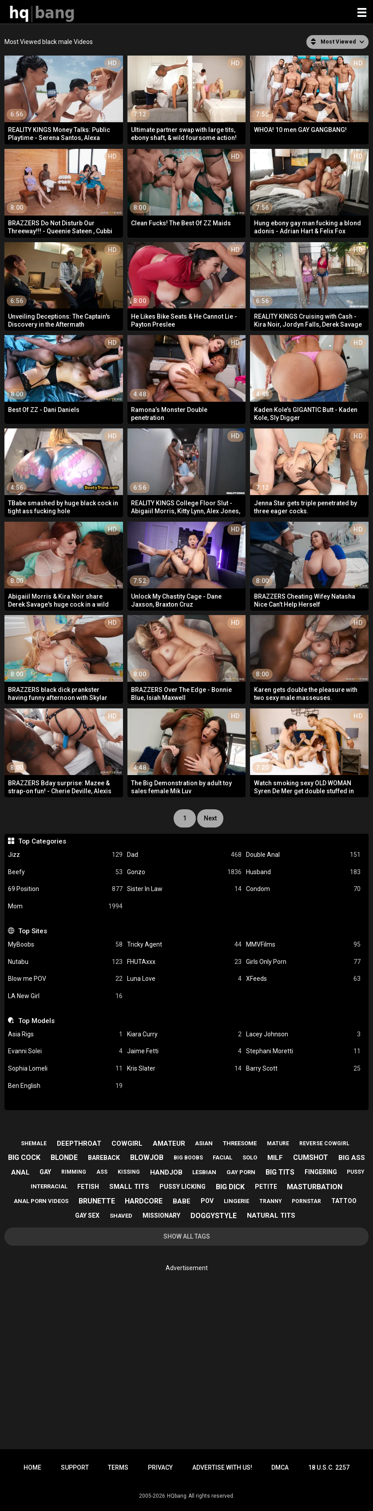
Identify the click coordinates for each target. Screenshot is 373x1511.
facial (222, 1157)
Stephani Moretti (303, 1051)
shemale (34, 1143)
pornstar (306, 1201)
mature (278, 1143)
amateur (169, 1143)
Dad (184, 855)
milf (275, 1158)
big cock (24, 1157)
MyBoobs (65, 944)
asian (204, 1143)
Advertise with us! (222, 1467)
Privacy (160, 1467)
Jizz (65, 855)
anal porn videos (41, 1201)
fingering (321, 1171)
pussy (356, 1172)
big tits (280, 1172)
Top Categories (42, 841)
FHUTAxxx (184, 962)
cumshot (310, 1157)
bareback (104, 1157)
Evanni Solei (65, 1051)
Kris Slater (184, 1068)
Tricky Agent (184, 944)
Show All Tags (186, 1236)
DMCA (280, 1467)
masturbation (314, 1187)
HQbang (176, 1496)
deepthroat (79, 1143)
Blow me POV (65, 979)
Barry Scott (303, 1068)
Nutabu (65, 962)
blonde (64, 1157)
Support (75, 1467)
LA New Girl (65, 996)
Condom (303, 889)
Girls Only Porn (303, 962)
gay (45, 1171)
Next (210, 818)
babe (181, 1201)
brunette (97, 1201)
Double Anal (303, 855)
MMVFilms (303, 944)
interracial (49, 1186)
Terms (118, 1467)
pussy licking (182, 1186)
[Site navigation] (362, 12)
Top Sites (32, 931)
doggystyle (213, 1215)
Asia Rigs (65, 1034)
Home (32, 1467)
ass (101, 1172)
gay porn (240, 1172)
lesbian (204, 1172)
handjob (166, 1172)
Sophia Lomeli (65, 1068)
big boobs (188, 1158)
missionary (161, 1215)
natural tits (271, 1215)
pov (207, 1200)
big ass (351, 1158)
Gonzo (184, 872)
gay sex (87, 1215)
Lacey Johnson (303, 1034)
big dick (230, 1187)
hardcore (144, 1201)
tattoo (344, 1200)
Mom (65, 906)
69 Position (65, 889)
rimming (73, 1172)
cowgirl (127, 1143)
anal (20, 1172)
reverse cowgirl (324, 1143)
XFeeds (303, 979)
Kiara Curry (184, 1034)
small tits (129, 1187)
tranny (270, 1201)
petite (266, 1186)
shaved (121, 1215)
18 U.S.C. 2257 (328, 1467)
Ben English (65, 1086)
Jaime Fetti (184, 1051)
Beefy (65, 872)
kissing (129, 1172)
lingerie (236, 1201)
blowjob (146, 1157)
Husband (303, 872)
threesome (240, 1143)
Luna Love (184, 979)
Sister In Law (184, 889)
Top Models (36, 1021)
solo (249, 1157)
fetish (88, 1186)
